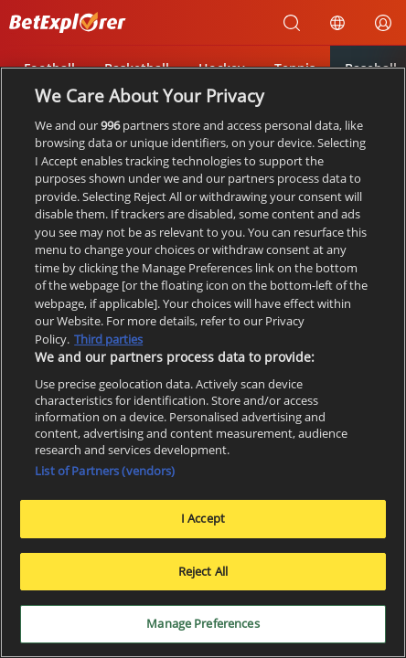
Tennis (294, 68)
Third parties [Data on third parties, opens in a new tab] (108, 344)
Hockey (221, 68)
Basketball (136, 68)
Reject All (203, 576)
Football (49, 68)
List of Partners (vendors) (105, 476)
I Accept (203, 523)
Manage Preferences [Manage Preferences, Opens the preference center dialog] (202, 629)
